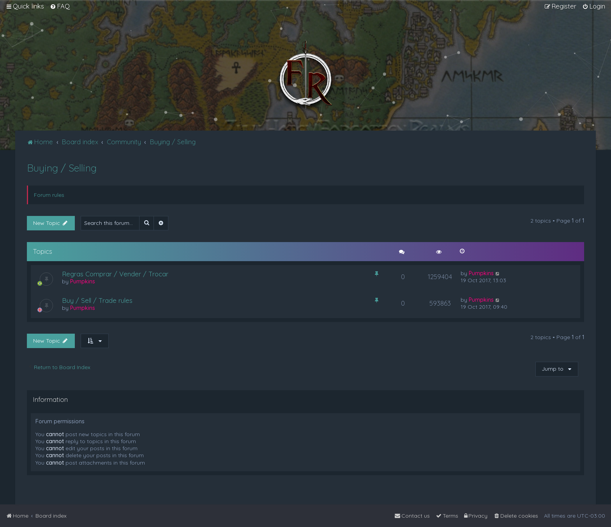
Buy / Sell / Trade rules (97, 300)
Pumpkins (82, 281)
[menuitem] (60, 6)
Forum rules (49, 194)
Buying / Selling (62, 168)
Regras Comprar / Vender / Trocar (115, 274)
